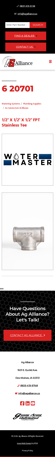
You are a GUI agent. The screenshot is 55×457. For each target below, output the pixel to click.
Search (38, 25)
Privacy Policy (27, 450)
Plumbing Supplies (32, 104)
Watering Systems (11, 104)
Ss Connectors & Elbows (16, 108)
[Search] (17, 25)
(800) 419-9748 (27, 6)
